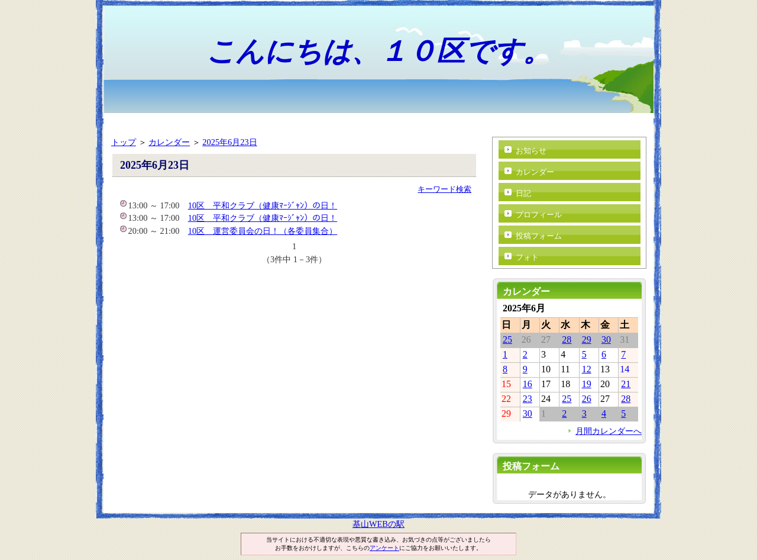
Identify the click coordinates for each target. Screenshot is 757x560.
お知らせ (531, 150)
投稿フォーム (539, 235)
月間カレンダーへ (608, 431)
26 (586, 399)
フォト (527, 257)
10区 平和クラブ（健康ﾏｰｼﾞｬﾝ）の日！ (262, 205)
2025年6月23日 (229, 142)
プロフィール (539, 214)
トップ (123, 142)
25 (507, 339)
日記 (523, 193)
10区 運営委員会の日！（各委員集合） (262, 231)
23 (527, 399)
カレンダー (169, 142)
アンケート (384, 548)
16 (527, 384)
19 (586, 384)
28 (566, 339)
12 (586, 369)
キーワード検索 (444, 189)
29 (586, 339)
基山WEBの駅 (378, 524)
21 (625, 384)
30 (606, 339)
